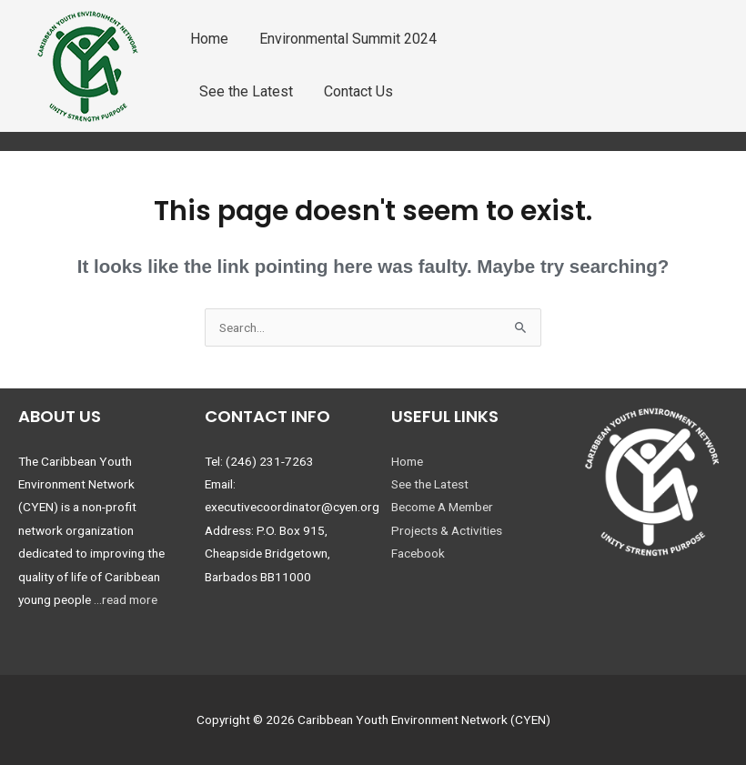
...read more (125, 599)
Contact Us (358, 91)
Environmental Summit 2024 (348, 38)
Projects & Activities (446, 530)
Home (209, 38)
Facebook (418, 553)
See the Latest (246, 91)
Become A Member (442, 506)
